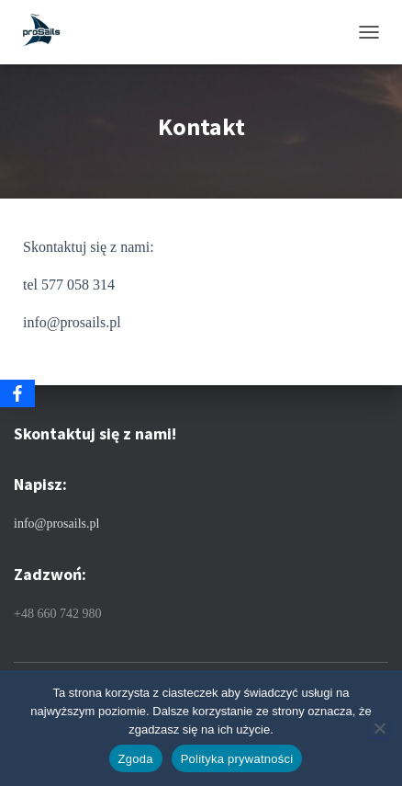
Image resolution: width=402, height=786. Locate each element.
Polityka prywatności (237, 759)
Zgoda (135, 759)
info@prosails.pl (56, 523)
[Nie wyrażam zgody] (379, 728)
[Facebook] (17, 393)
